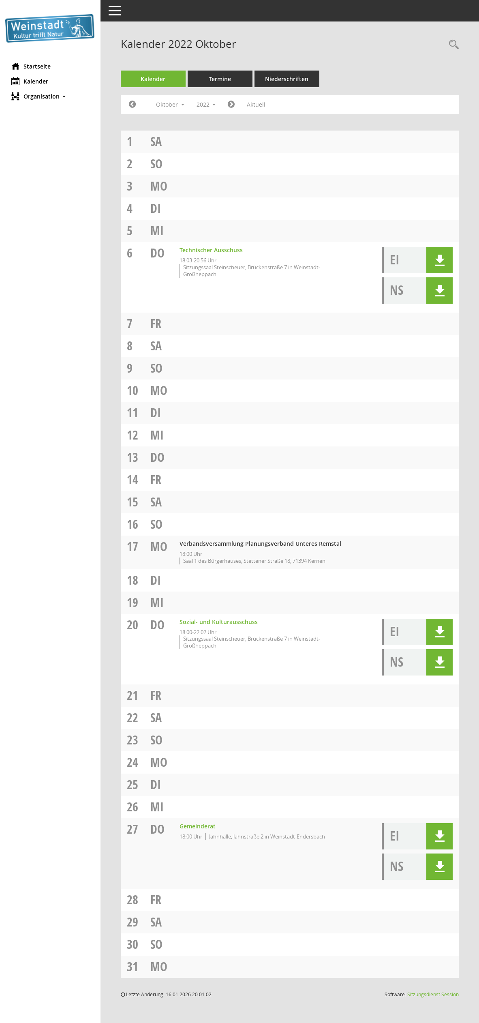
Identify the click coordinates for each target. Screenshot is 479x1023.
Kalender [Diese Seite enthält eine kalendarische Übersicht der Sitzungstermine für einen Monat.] (30, 81)
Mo (159, 186)
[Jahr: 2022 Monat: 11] (232, 104)
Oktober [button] (171, 104)
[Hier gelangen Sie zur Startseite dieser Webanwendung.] (50, 28)
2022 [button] (207, 104)
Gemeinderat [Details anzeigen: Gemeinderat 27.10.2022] (198, 826)
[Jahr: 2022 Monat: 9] (133, 104)
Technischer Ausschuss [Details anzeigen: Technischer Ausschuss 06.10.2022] (212, 250)
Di (156, 208)
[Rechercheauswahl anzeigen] (452, 44)
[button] (50, 96)
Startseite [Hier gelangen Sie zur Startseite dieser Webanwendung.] (31, 66)
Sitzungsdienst (433, 994)
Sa (157, 141)
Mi (158, 230)
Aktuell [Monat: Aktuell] (257, 104)
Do (158, 252)
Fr (156, 323)
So (157, 163)
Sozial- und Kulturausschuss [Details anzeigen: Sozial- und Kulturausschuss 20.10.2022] (219, 622)
